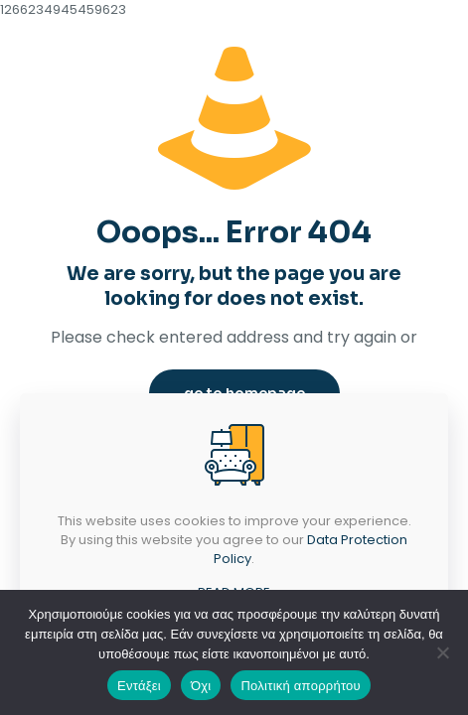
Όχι (201, 685)
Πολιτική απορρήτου (300, 685)
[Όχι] (443, 652)
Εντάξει (139, 685)
